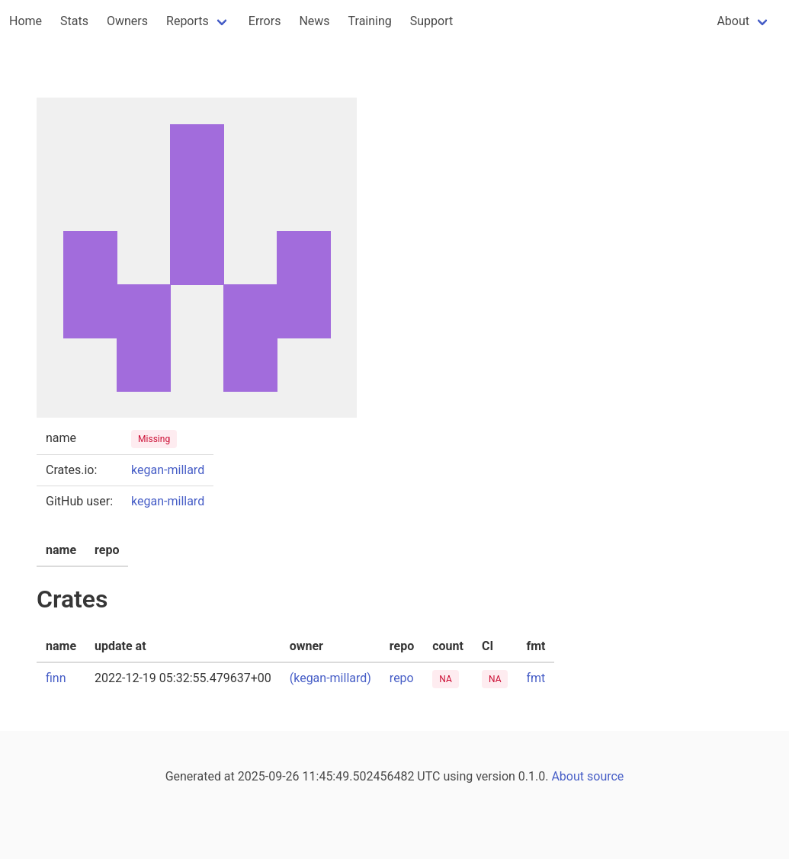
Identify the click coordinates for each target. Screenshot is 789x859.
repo (402, 678)
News (314, 21)
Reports (187, 21)
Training (370, 21)
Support (431, 21)
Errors (265, 21)
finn (56, 678)
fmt (535, 678)
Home (25, 21)
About (733, 21)
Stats (74, 21)
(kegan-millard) (330, 678)
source (605, 776)
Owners (127, 21)
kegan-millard (167, 470)
